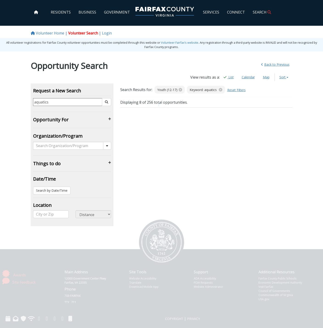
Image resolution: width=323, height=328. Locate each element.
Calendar (248, 77)
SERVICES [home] (211, 12)
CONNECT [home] (236, 12)
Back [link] (275, 64)
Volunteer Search (83, 33)
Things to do (47, 163)
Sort (283, 77)
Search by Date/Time (51, 190)
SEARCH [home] (262, 12)
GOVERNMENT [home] (117, 12)
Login (107, 33)
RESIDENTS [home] (61, 12)
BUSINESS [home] (87, 12)
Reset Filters (236, 90)
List (229, 77)
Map (266, 77)
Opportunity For (51, 120)
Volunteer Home (47, 33)
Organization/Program (57, 136)
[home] (36, 12)
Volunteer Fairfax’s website (179, 42)
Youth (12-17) (169, 89)
